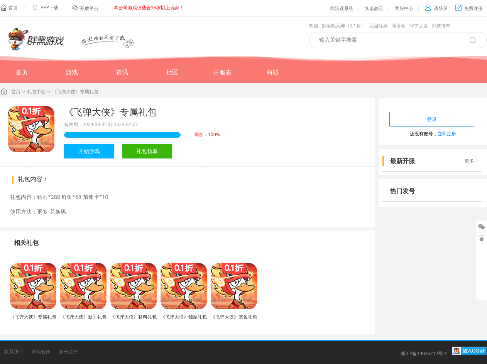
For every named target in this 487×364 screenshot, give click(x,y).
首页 (13, 7)
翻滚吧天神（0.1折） (343, 25)
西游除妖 (378, 25)
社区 (172, 72)
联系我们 (13, 351)
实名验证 (374, 8)
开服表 (222, 72)
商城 (272, 72)
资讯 (122, 72)
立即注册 (447, 133)
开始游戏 (89, 151)
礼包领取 (147, 151)
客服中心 (404, 8)
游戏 (72, 72)
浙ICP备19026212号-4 (424, 353)
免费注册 (469, 8)
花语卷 (399, 25)
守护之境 (418, 25)
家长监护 (68, 351)
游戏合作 (41, 351)
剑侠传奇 (441, 25)
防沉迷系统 (341, 8)
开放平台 (89, 8)
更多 (469, 161)
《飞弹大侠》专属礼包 (110, 111)
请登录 (436, 8)
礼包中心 (36, 91)
